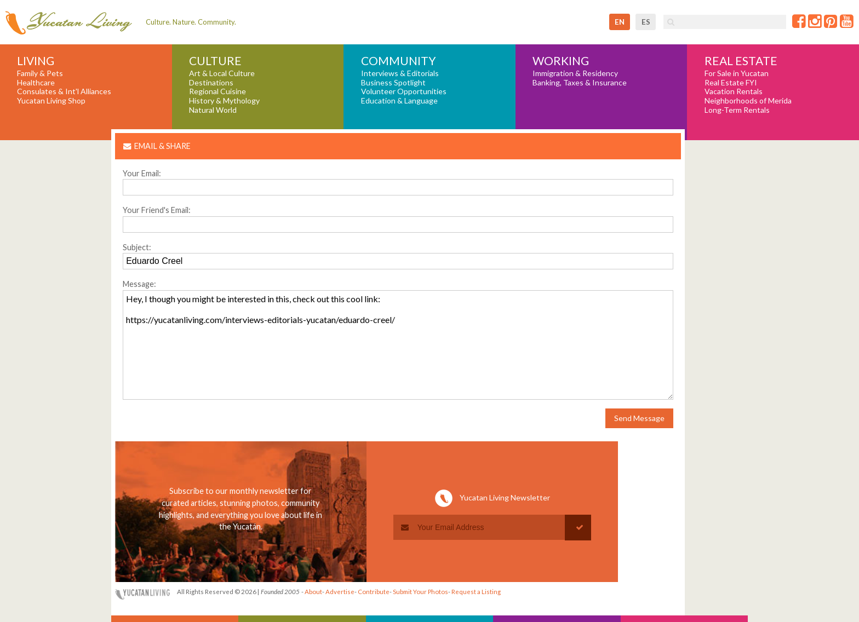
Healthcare (36, 82)
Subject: (137, 247)
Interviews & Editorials (400, 73)
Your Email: (142, 173)
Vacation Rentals (734, 91)
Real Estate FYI (731, 82)
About (313, 591)
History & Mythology (224, 100)
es (646, 22)
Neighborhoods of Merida (748, 100)
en (620, 22)
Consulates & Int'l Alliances (64, 91)
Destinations (211, 82)
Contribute (374, 591)
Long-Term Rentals (737, 110)
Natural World (213, 110)
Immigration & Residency (575, 73)
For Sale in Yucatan (737, 73)
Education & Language (399, 100)
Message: (139, 284)
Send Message (639, 418)
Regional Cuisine (217, 91)
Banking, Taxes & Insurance (579, 82)
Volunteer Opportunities (403, 91)
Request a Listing (476, 591)
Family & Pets (40, 73)
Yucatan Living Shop (51, 100)
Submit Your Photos (420, 591)
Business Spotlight (393, 82)
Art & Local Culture (222, 73)
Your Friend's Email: (157, 210)
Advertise (339, 591)
